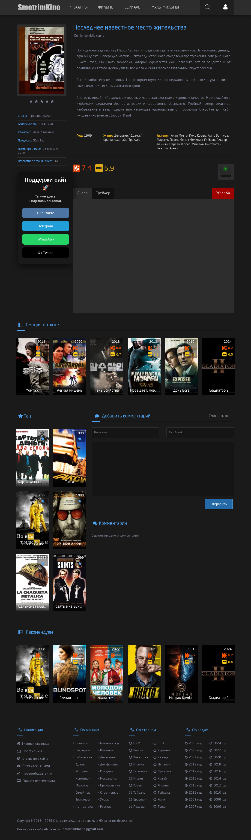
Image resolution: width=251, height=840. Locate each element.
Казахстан (138, 757)
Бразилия (138, 799)
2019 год (193, 764)
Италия (136, 764)
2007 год (193, 806)
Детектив (121, 135)
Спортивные (108, 792)
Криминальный (114, 139)
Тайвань (137, 792)
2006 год (218, 806)
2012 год (218, 785)
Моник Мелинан (191, 139)
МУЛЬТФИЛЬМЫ (165, 7)
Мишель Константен (206, 144)
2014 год (218, 778)
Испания (161, 764)
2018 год (218, 764)
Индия (136, 778)
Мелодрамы (107, 778)
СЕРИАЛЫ (133, 7)
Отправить (219, 504)
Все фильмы (29, 751)
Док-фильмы (108, 764)
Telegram (45, 226)
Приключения (109, 785)
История (80, 771)
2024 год (218, 743)
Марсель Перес (167, 139)
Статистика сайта (32, 758)
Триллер (134, 139)
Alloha (82, 193)
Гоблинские (82, 757)
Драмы (79, 764)
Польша (137, 806)
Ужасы (104, 799)
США (158, 743)
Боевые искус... (110, 743)
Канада (160, 757)
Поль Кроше (197, 135)
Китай (160, 778)
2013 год (193, 785)
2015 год (193, 778)
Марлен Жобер (179, 144)
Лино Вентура (218, 135)
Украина (161, 750)
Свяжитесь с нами (33, 766)
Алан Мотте (179, 135)
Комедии (105, 771)
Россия (136, 750)
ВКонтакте (45, 213)
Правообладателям (35, 773)
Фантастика (83, 806)
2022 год (218, 750)
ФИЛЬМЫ (106, 7)
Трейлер (103, 193)
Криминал (81, 778)
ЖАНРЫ (79, 7)
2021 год (193, 757)
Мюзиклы (81, 785)
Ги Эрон (209, 139)
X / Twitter (46, 253)
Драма (135, 135)
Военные (105, 750)
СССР (134, 743)
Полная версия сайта (36, 781)
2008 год (218, 799)
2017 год (193, 771)
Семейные (82, 792)
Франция (162, 771)
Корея (135, 785)
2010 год (218, 792)
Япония (161, 785)
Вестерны (81, 750)
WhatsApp (46, 239)
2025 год (193, 743)
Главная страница (33, 743)
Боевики (80, 743)
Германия (138, 771)
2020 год (218, 757)
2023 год (193, 750)
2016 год (218, 771)
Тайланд (161, 792)
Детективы (107, 757)
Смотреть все (219, 416)
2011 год (193, 792)
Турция (160, 806)
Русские (105, 806)
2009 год (193, 799)
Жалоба (223, 193)
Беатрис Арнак (167, 148)
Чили (159, 799)
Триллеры (81, 799)
